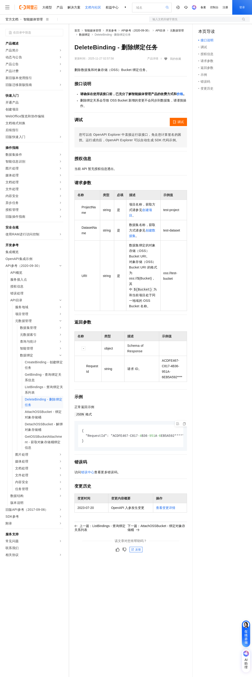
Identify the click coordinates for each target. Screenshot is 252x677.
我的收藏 (175, 58)
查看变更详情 (165, 508)
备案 (203, 7)
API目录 (160, 30)
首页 (77, 30)
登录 (242, 7)
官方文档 (12, 19)
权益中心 (112, 7)
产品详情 (152, 58)
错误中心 (87, 473)
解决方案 (74, 7)
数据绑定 (84, 34)
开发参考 (111, 30)
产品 (60, 7)
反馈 (136, 550)
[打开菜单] (7, 7)
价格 (180, 94)
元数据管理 (177, 30)
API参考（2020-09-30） (136, 30)
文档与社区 (93, 7)
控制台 (214, 7)
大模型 (47, 7)
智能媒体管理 (33, 19)
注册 (225, 7)
